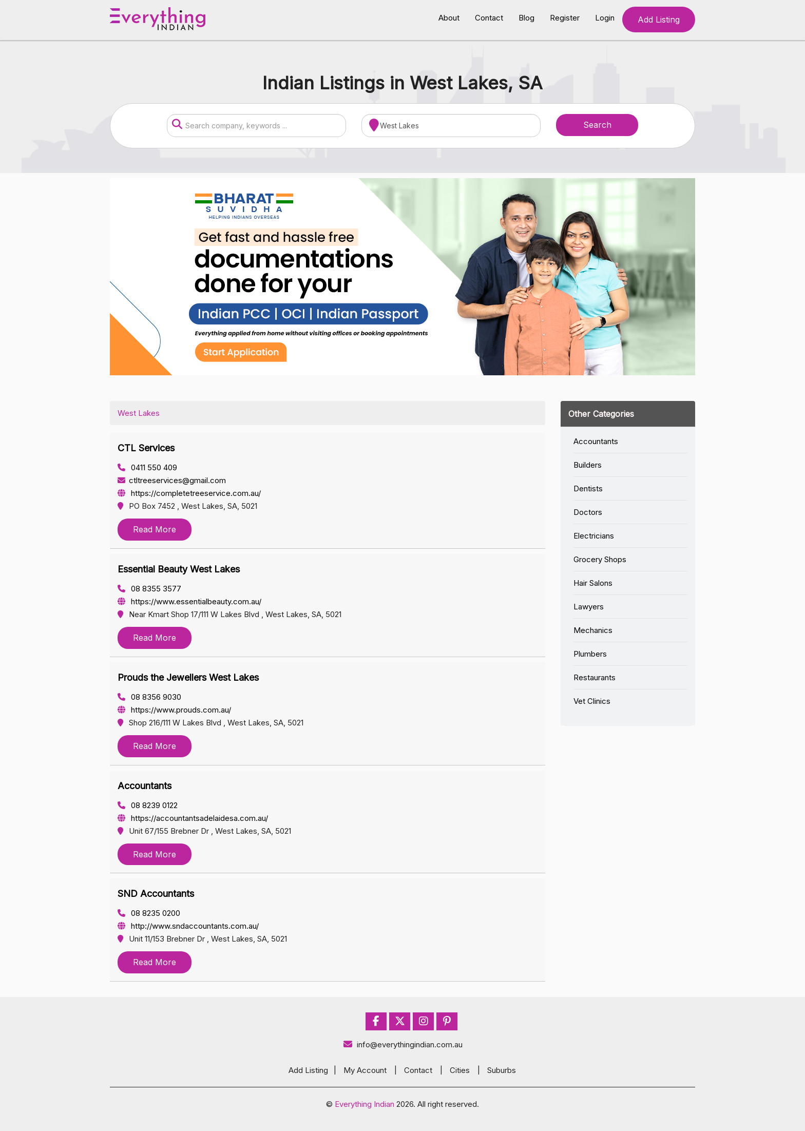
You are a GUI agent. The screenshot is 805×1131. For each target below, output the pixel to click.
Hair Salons (592, 583)
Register (565, 18)
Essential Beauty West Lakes (179, 569)
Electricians (593, 536)
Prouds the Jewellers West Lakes (188, 677)
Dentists (588, 488)
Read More (154, 529)
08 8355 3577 (149, 588)
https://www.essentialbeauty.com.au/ (189, 601)
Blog (526, 18)
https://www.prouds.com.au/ (174, 710)
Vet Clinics (591, 701)
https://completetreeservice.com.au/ (189, 493)
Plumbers (590, 654)
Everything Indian (364, 1104)
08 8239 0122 (148, 805)
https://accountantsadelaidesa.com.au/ (193, 818)
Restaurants (594, 677)
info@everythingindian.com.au (403, 1044)
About (448, 18)
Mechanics (592, 630)
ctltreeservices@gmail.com (172, 480)
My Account (365, 1070)
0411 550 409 (147, 467)
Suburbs (501, 1070)
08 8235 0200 (149, 913)
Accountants (144, 785)
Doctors (587, 512)
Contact (489, 18)
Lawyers (588, 606)
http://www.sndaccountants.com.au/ (188, 926)
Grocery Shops (599, 559)
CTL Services (146, 448)
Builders (587, 465)
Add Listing (659, 19)
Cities (460, 1070)
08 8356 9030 (149, 697)
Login (605, 18)
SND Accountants (156, 893)
